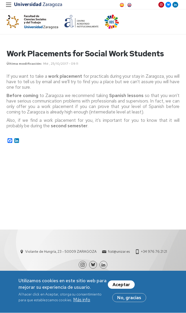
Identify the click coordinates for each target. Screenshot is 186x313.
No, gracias (129, 299)
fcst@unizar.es (119, 251)
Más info (81, 301)
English (129, 5)
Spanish (121, 5)
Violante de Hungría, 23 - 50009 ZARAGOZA (61, 251)
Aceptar (121, 286)
